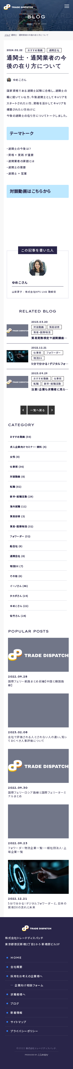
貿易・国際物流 (42, 332)
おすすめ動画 (35, 50)
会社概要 (17, 967)
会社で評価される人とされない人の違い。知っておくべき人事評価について (37, 739)
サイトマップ (18, 1022)
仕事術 (37, 352)
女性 (12, 457)
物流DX (37, 358)
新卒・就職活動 (52, 383)
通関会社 (54, 50)
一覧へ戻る (37, 410)
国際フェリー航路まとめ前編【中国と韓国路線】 (36, 683)
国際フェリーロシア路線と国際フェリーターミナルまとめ (37, 794)
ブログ (7, 35)
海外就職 (15, 506)
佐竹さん (15, 616)
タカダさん (16, 596)
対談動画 (38, 327)
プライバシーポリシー (24, 1031)
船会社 (14, 546)
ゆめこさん (16, 606)
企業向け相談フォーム (29, 985)
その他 (14, 576)
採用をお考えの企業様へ (27, 976)
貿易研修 (54, 327)
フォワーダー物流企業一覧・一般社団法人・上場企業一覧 (37, 850)
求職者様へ (18, 994)
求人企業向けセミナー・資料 (26, 447)
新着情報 (17, 1012)
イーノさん (16, 586)
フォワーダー (54, 352)
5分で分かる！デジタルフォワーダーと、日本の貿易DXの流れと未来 (37, 905)
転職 (36, 383)
